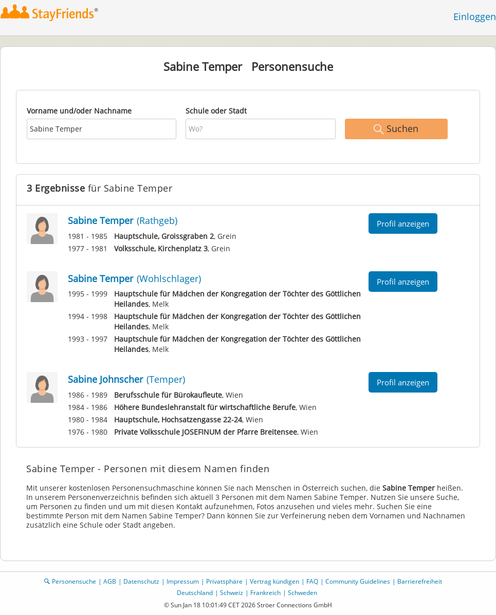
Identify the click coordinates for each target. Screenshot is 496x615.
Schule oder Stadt (216, 111)
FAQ (312, 581)
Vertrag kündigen (274, 581)
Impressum (183, 581)
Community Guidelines (357, 581)
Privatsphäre (224, 581)
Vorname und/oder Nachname (79, 111)
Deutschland (195, 592)
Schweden (302, 592)
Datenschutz (141, 581)
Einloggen (474, 16)
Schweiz (231, 592)
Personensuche (74, 581)
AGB (109, 581)
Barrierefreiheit (419, 581)
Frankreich (265, 592)
